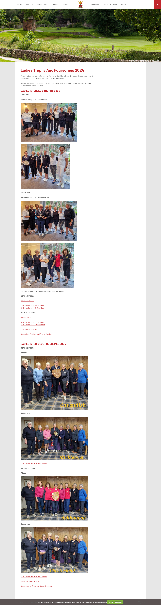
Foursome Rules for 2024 (30, 581)
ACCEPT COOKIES (115, 602)
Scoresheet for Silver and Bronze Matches (36, 586)
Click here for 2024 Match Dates (32, 305)
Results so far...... (27, 301)
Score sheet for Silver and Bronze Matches (36, 334)
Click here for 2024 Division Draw (33, 308)
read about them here (71, 602)
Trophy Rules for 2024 (29, 329)
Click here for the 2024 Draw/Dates (34, 463)
